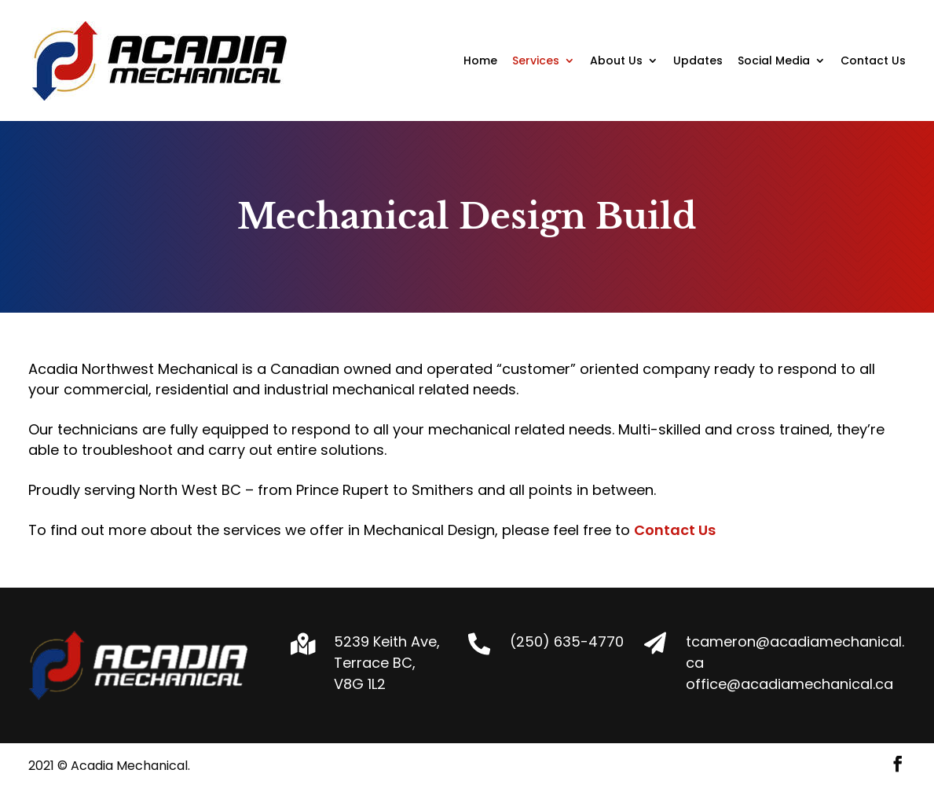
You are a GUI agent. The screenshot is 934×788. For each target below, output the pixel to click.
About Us (616, 61)
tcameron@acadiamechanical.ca (795, 652)
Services (535, 61)
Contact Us (873, 61)
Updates (698, 61)
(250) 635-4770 (567, 641)
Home (480, 61)
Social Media (774, 61)
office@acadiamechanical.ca (789, 684)
